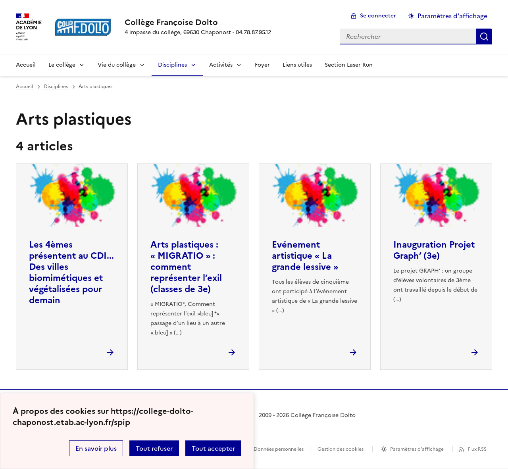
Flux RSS (477, 449)
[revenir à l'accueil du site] (198, 22)
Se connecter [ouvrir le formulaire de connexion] (378, 16)
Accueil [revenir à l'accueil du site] (26, 65)
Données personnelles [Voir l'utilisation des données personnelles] (279, 449)
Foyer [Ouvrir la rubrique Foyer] (262, 65)
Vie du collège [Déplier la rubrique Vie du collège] (117, 65)
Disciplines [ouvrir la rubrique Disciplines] (56, 86)
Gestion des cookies (341, 449)
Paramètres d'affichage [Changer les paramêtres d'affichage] (452, 16)
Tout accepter (213, 448)
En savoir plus (96, 448)
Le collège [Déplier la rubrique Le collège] (61, 65)
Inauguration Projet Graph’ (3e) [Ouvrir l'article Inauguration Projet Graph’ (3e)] (434, 250)
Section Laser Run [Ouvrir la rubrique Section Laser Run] (349, 65)
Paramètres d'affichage (417, 449)
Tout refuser (154, 448)
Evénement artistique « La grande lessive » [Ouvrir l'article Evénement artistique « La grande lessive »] (305, 255)
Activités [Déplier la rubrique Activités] (221, 65)
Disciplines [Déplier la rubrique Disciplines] (172, 65)
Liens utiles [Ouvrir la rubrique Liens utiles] (297, 65)
